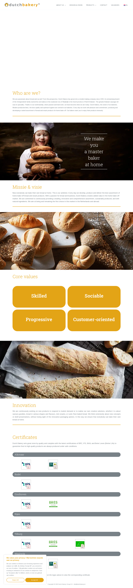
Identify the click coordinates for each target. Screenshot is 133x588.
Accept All (34, 580)
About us (65, 6)
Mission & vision (79, 6)
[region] (25, 569)
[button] (69, 6)
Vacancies (116, 6)
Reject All (15, 580)
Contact (105, 6)
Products (94, 6)
